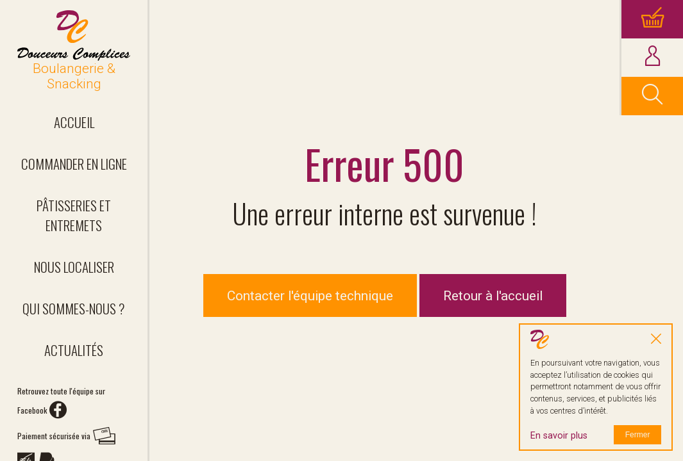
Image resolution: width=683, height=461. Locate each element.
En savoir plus (558, 435)
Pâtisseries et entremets (74, 215)
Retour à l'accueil (493, 295)
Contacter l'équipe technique (310, 295)
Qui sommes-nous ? (73, 308)
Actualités (73, 350)
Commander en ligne (74, 164)
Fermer (637, 434)
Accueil (74, 122)
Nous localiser (74, 267)
